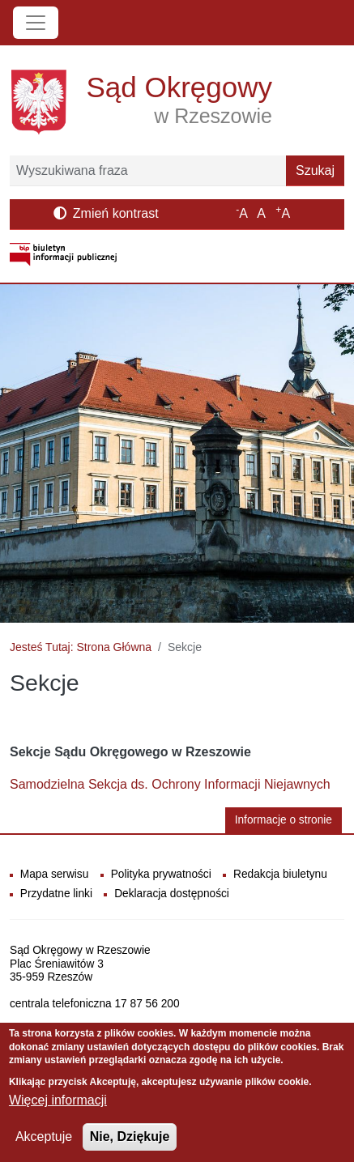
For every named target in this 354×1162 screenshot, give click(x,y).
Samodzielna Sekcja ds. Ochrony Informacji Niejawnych (170, 784)
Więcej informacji (58, 1109)
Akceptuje (43, 1145)
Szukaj (315, 170)
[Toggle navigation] (35, 22)
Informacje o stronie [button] (283, 820)
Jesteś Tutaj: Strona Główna (80, 647)
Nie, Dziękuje (130, 1145)
